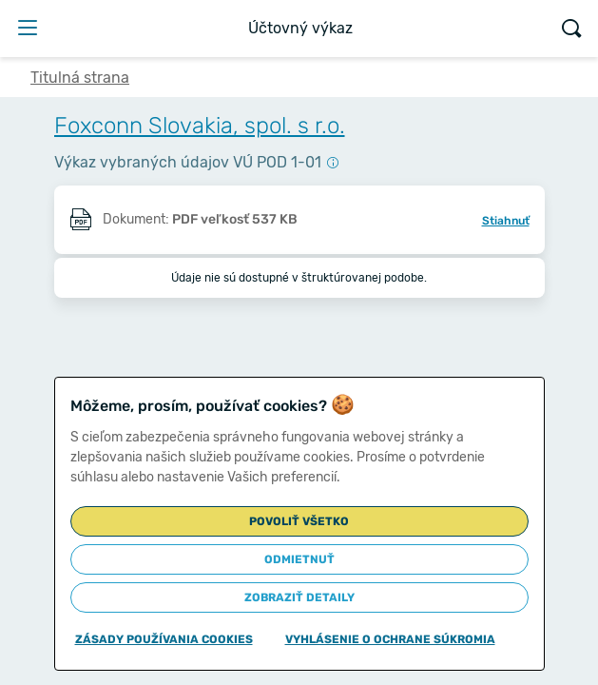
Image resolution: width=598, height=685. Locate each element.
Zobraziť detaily (299, 597)
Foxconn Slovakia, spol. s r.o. (199, 125)
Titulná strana (79, 77)
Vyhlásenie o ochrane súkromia (390, 639)
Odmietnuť (299, 559)
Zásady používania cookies (164, 639)
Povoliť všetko (299, 521)
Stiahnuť (506, 220)
